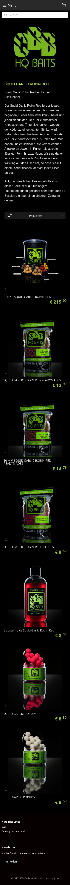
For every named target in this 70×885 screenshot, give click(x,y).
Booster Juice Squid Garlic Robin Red (29, 630)
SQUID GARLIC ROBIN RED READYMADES (32, 380)
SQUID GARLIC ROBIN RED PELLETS (29, 546)
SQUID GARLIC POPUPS (20, 713)
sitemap (49, 878)
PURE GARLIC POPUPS (19, 797)
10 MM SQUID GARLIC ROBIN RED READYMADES (27, 462)
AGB (4, 827)
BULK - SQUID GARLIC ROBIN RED (27, 296)
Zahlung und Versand (13, 831)
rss (57, 878)
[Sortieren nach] (35, 215)
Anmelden (11, 861)
